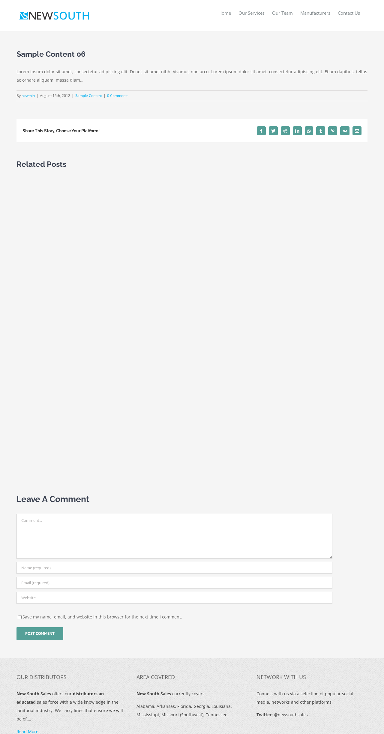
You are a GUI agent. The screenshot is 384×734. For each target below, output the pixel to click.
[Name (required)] (174, 568)
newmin (28, 95)
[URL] (174, 598)
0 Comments (117, 95)
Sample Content (88, 95)
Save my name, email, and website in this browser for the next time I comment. (102, 617)
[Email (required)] (174, 583)
